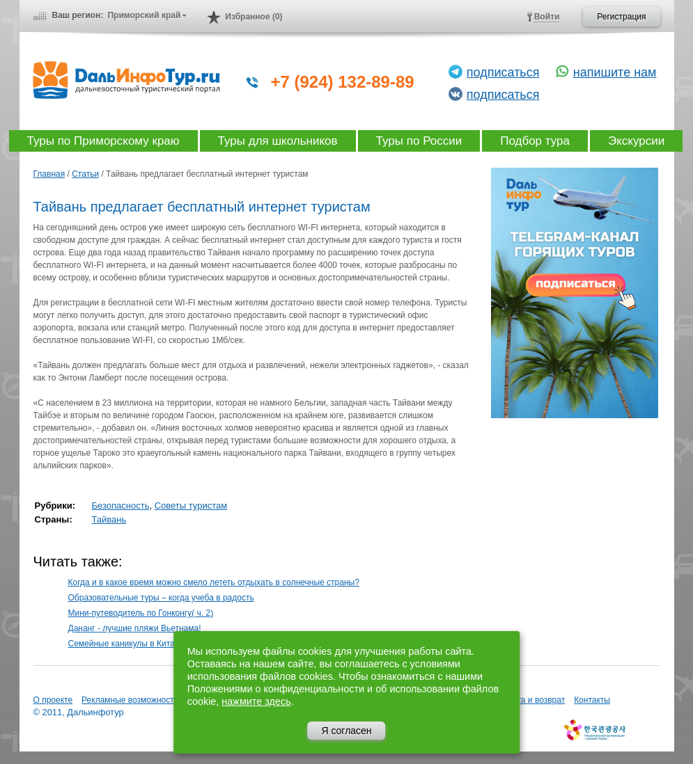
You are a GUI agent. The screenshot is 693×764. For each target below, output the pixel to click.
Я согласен (346, 730)
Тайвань (109, 519)
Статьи (85, 174)
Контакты (592, 700)
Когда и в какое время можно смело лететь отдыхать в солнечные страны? (213, 582)
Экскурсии (636, 141)
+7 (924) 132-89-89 (342, 81)
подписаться (503, 72)
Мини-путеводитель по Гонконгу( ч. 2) (141, 613)
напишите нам (615, 72)
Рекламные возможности (129, 700)
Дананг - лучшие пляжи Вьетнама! (134, 628)
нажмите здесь (255, 701)
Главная (49, 174)
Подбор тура (535, 141)
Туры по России (419, 141)
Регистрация (621, 17)
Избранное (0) (253, 17)
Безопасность (121, 505)
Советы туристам (191, 505)
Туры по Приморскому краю (103, 141)
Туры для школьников (278, 141)
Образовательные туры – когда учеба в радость (161, 598)
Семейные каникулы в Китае (124, 643)
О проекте (53, 700)
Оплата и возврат (531, 700)
